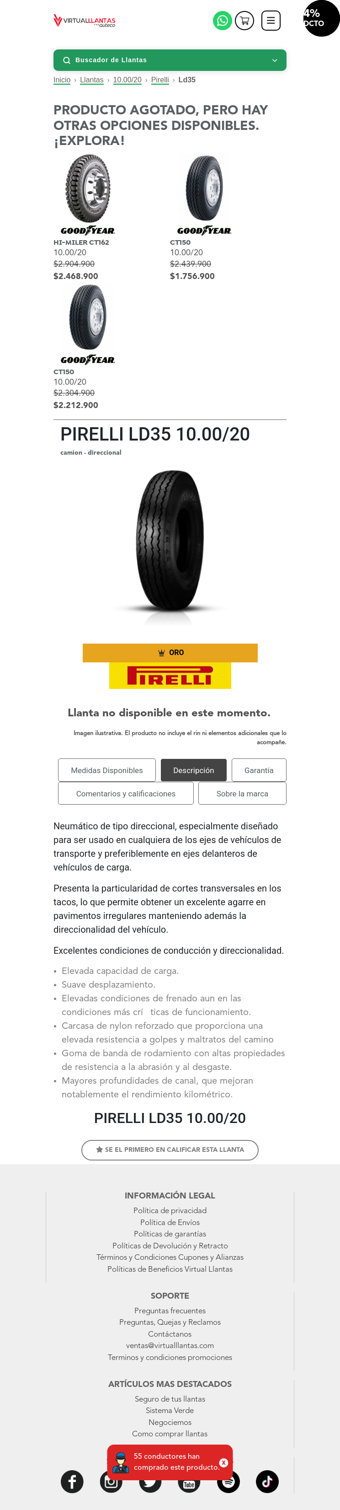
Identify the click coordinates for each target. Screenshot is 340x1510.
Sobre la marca (243, 793)
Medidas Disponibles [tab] (107, 770)
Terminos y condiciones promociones (170, 1358)
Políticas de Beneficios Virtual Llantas (170, 1270)
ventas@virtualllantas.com (170, 1346)
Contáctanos (169, 1334)
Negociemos (170, 1423)
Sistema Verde (170, 1411)
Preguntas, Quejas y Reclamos (170, 1323)
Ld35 (187, 80)
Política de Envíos (170, 1223)
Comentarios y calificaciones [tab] (126, 793)
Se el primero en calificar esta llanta (170, 1149)
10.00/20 (127, 80)
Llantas (92, 80)
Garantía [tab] (259, 770)
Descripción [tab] (193, 770)
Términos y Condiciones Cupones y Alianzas (170, 1258)
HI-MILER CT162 (81, 243)
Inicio (61, 80)
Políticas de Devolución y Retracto (170, 1246)
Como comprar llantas (169, 1434)
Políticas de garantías (170, 1234)
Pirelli (160, 80)
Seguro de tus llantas (170, 1399)
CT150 (180, 243)
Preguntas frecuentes (170, 1311)
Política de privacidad (170, 1211)
